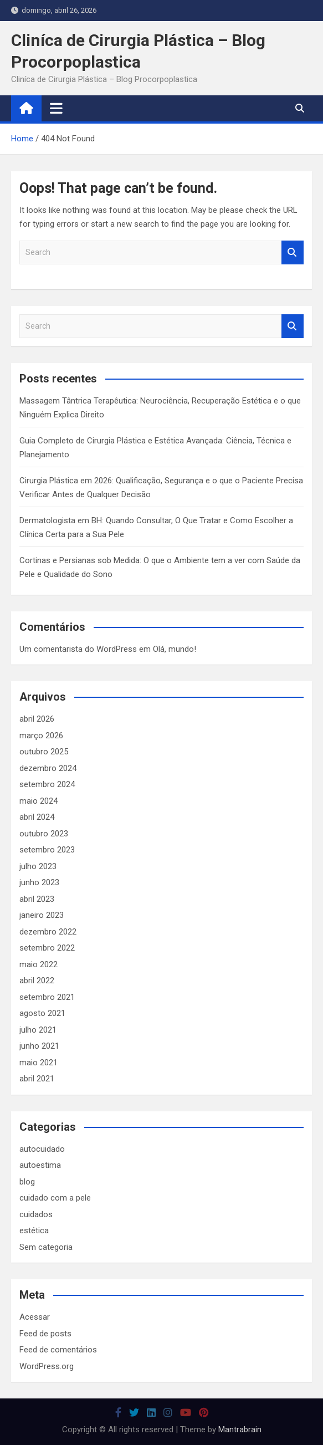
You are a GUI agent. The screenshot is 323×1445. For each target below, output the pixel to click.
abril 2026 (36, 719)
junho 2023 (39, 882)
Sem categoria (46, 1247)
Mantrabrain (240, 1429)
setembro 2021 (47, 997)
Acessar (34, 1317)
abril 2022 (36, 981)
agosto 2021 (42, 1013)
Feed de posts (45, 1334)
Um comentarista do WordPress (78, 649)
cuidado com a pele (55, 1198)
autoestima (40, 1165)
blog (27, 1182)
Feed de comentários (58, 1350)
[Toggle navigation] (56, 108)
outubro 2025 (43, 752)
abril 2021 (36, 1079)
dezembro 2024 (47, 768)
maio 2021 (38, 1063)
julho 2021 (38, 1030)
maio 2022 (38, 964)
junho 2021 (39, 1046)
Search (292, 252)
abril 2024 (36, 817)
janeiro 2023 (41, 915)
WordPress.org (46, 1366)
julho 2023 (38, 866)
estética (34, 1230)
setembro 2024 (47, 784)
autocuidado (42, 1149)
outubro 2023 (43, 834)
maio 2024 (38, 801)
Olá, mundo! (174, 649)
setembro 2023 (47, 850)
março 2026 (41, 736)
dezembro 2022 (47, 932)
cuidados (36, 1214)
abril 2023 (36, 899)
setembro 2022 (47, 948)
